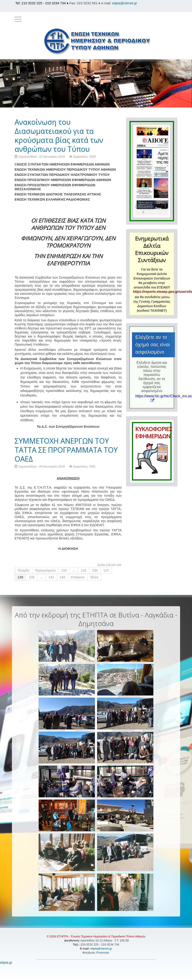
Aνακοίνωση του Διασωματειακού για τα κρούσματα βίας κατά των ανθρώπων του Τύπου (59, 135)
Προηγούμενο (45, 570)
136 (95, 570)
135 (83, 570)
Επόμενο (78, 577)
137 (106, 570)
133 (64, 570)
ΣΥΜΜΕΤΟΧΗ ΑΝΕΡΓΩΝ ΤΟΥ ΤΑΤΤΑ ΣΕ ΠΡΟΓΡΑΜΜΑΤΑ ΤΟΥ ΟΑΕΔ (66, 450)
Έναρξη (23, 570)
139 (31, 577)
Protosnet (103, 952)
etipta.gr (6, 962)
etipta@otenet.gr (124, 3)
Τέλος (94, 577)
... (73, 570)
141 (51, 577)
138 (20, 577)
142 (62, 577)
